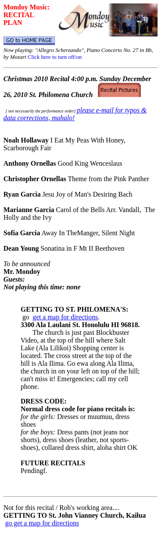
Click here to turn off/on (54, 57)
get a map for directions (65, 317)
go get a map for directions (42, 523)
